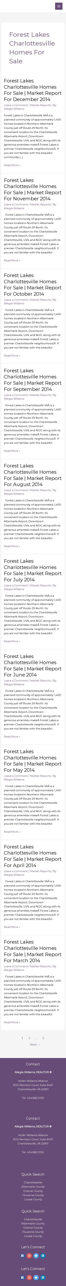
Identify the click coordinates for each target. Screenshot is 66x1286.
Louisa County (33, 1199)
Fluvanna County (33, 1195)
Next (35, 1044)
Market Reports (40, 105)
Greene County (33, 1191)
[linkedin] (43, 1255)
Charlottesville (33, 1182)
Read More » (12, 165)
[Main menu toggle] (58, 6)
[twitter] (36, 1255)
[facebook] (23, 1255)
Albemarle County (33, 1186)
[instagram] (30, 1255)
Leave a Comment (16, 105)
